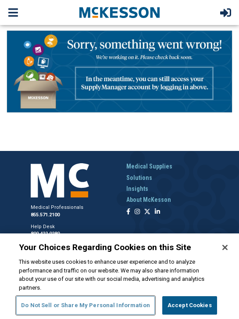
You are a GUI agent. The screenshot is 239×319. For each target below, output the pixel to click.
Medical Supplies (149, 166)
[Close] (225, 247)
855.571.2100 (45, 215)
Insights (137, 188)
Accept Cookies (190, 305)
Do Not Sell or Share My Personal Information (85, 305)
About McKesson (148, 199)
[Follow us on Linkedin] (157, 212)
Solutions (139, 177)
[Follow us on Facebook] (128, 212)
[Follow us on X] (147, 212)
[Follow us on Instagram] (137, 212)
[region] (119, 276)
